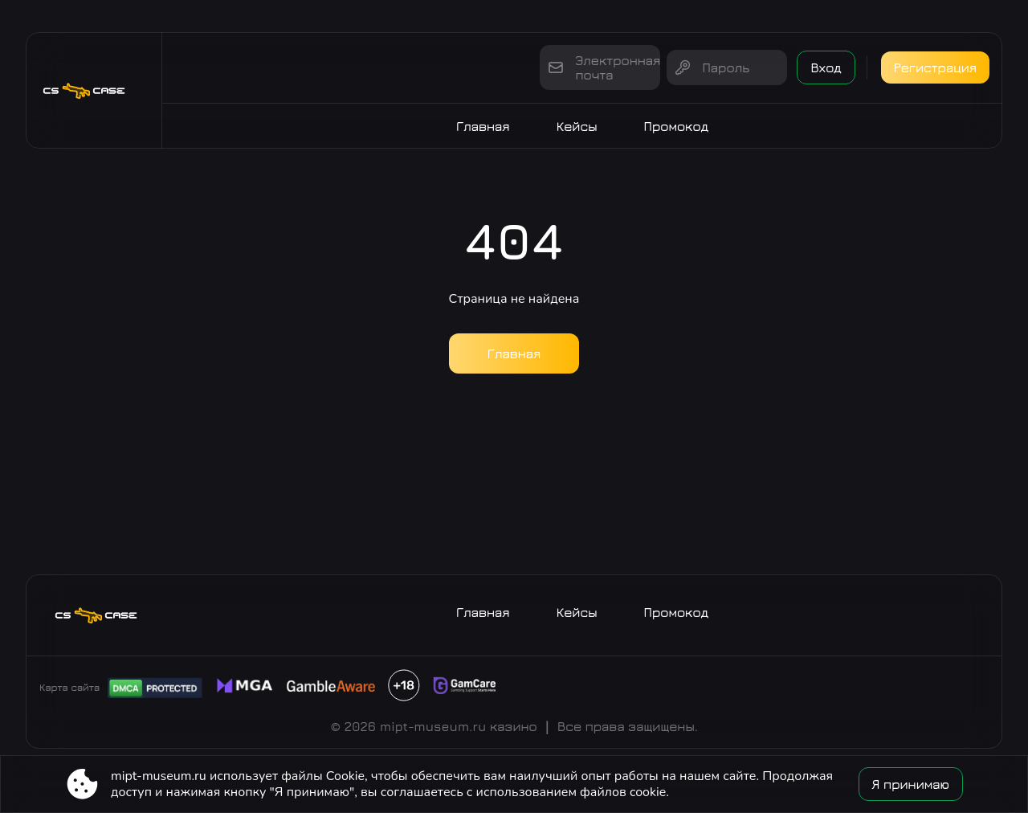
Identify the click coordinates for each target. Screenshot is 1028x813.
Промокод (676, 126)
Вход (825, 67)
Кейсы (577, 126)
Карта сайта (69, 687)
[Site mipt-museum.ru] (94, 90)
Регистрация (935, 67)
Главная (483, 126)
